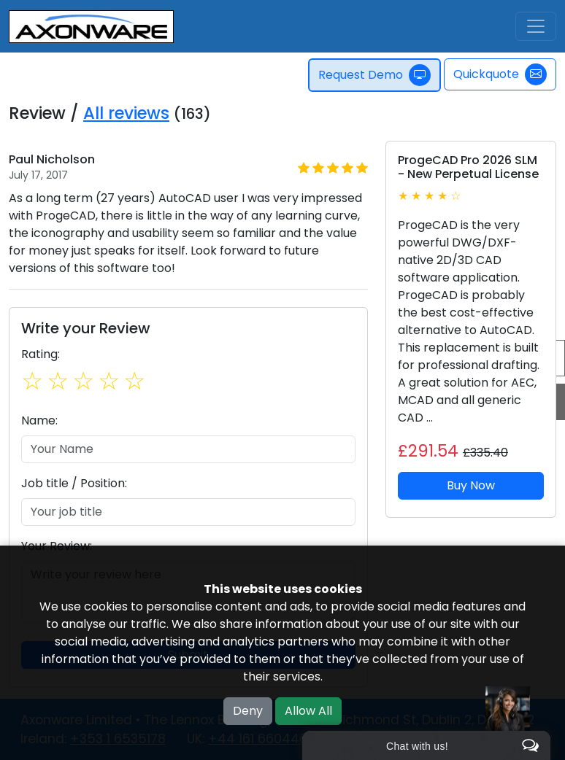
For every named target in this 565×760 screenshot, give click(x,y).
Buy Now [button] (471, 485)
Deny (248, 710)
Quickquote (500, 74)
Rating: (40, 354)
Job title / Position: (74, 483)
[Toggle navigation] (535, 26)
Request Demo (374, 75)
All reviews (126, 113)
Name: (39, 420)
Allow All (308, 710)
